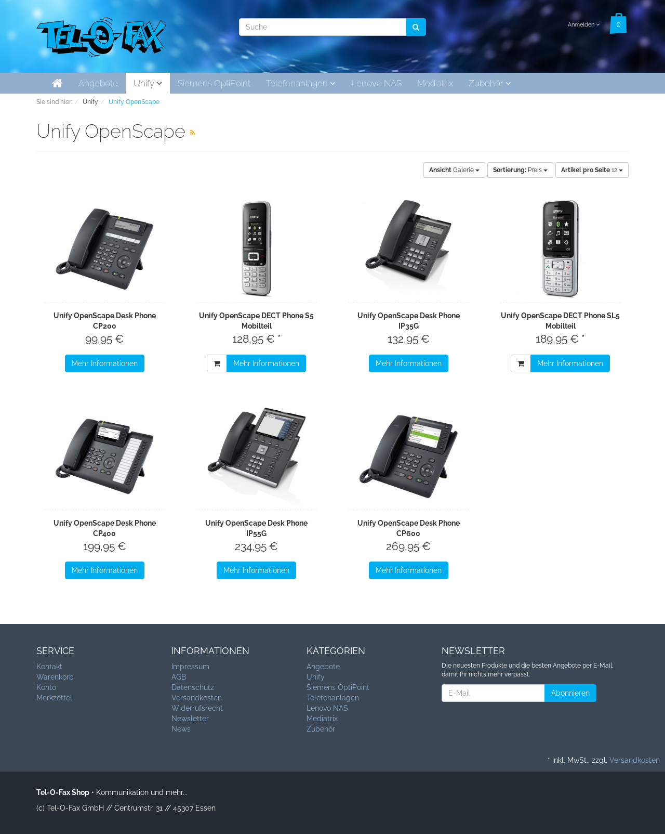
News (181, 729)
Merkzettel (54, 698)
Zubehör (490, 83)
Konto (46, 687)
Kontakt (49, 666)
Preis (520, 170)
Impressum (190, 666)
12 (592, 170)
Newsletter (190, 718)
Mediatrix (435, 83)
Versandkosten (196, 698)
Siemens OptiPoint (214, 83)
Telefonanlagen (301, 83)
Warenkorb (55, 677)
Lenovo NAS (376, 83)
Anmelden (584, 24)
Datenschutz (192, 687)
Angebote (98, 83)
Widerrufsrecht (197, 708)
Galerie (454, 170)
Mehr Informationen (105, 363)
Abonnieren (570, 693)
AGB (178, 677)
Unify (148, 83)
